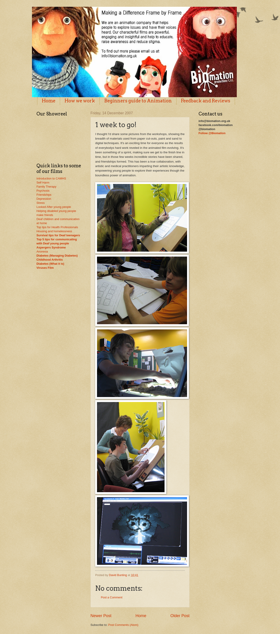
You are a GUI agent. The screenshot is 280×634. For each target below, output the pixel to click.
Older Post (180, 615)
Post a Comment (111, 597)
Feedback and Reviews (205, 100)
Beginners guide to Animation (138, 100)
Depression (43, 198)
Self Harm (42, 182)
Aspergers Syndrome (51, 247)
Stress (40, 202)
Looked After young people (53, 207)
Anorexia (42, 251)
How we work (80, 100)
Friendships (44, 194)
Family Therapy (46, 186)
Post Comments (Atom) (123, 625)
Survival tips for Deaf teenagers (58, 235)
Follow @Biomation (212, 133)
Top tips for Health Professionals (57, 227)
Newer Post (100, 615)
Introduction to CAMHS (51, 178)
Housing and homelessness (54, 231)
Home (48, 100)
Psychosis (43, 190)
